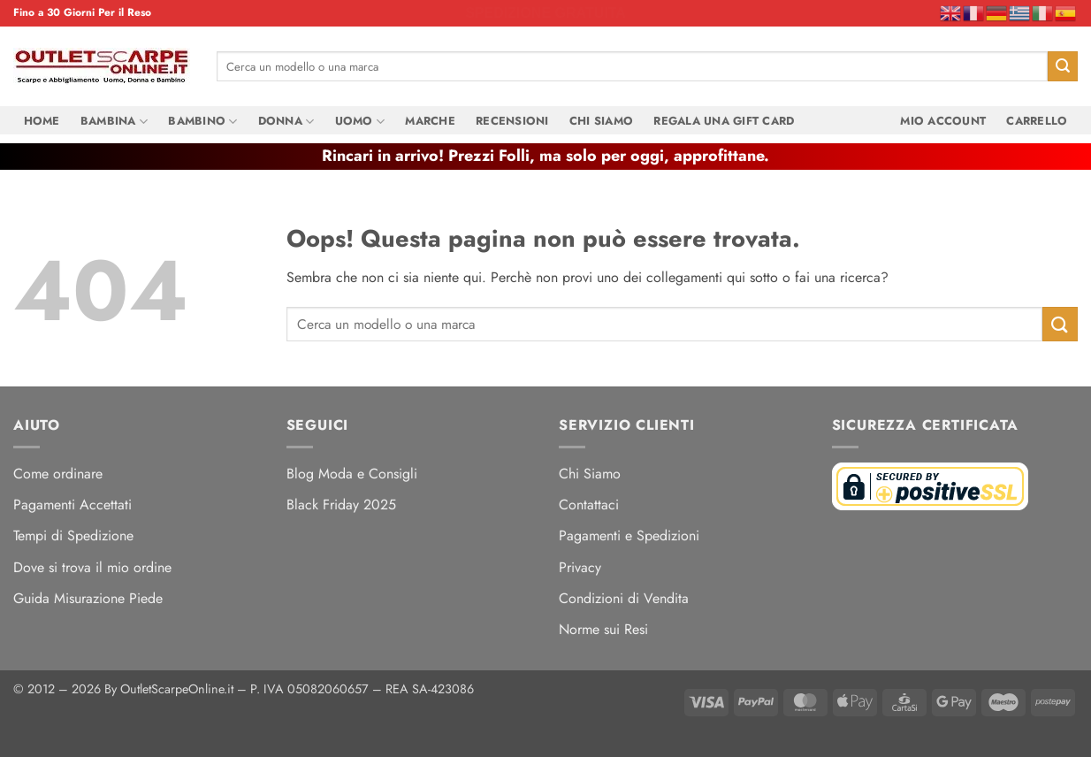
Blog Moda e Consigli (351, 473)
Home (42, 120)
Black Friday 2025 (341, 504)
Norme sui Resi (603, 629)
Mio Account (943, 120)
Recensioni (512, 120)
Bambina (114, 121)
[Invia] (1063, 66)
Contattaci (589, 504)
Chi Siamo (601, 120)
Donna (286, 121)
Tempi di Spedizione (73, 535)
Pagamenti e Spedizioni (629, 535)
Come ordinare (58, 473)
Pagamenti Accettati (72, 504)
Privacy (580, 567)
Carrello (1036, 120)
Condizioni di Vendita (624, 598)
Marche (430, 120)
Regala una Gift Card (723, 120)
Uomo (360, 121)
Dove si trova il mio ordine (92, 567)
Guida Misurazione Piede (88, 598)
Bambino (202, 121)
